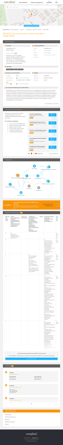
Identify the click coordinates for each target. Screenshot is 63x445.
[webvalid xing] (38, 437)
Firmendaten (8, 414)
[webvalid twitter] (34, 437)
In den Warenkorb (53, 115)
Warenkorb (49, 2)
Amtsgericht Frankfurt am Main (33, 29)
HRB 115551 (46, 29)
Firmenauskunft (14, 29)
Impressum (27, 439)
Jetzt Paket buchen (31, 358)
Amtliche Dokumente (10, 417)
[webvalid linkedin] (36, 437)
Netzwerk (7, 419)
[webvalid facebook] (32, 437)
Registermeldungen (10, 421)
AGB (37, 439)
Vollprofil (21, 77)
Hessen (22, 29)
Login (56, 2)
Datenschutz (33, 439)
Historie (7, 424)
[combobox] (31, 7)
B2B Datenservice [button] (23, 2)
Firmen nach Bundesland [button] (37, 2)
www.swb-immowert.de (50, 55)
